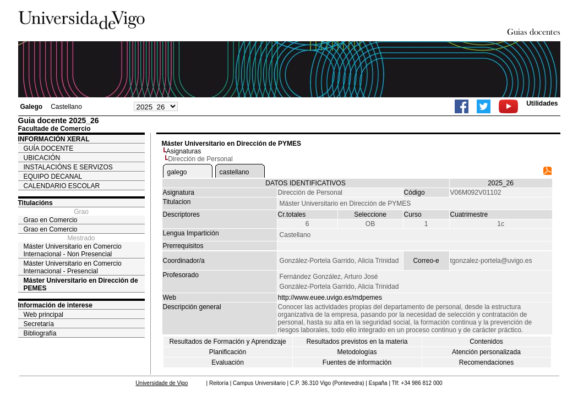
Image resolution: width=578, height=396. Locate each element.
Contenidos (486, 341)
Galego (31, 107)
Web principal (43, 314)
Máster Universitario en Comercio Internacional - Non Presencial (73, 250)
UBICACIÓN (42, 158)
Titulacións (35, 203)
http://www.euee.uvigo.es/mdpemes (330, 297)
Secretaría (39, 324)
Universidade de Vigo (161, 383)
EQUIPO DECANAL (53, 176)
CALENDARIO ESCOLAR (62, 186)
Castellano (66, 107)
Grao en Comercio (51, 220)
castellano (234, 172)
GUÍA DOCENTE (49, 148)
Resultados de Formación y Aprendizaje (227, 341)
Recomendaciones (486, 362)
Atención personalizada (486, 352)
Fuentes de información (357, 362)
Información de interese (55, 305)
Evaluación (227, 362)
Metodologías (357, 352)
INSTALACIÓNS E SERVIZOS (68, 167)
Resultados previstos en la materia (356, 341)
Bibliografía (40, 333)
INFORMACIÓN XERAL (54, 139)
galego (177, 172)
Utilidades (542, 103)
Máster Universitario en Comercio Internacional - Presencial (73, 267)
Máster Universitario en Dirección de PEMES (81, 284)
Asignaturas (183, 151)
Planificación (227, 352)
